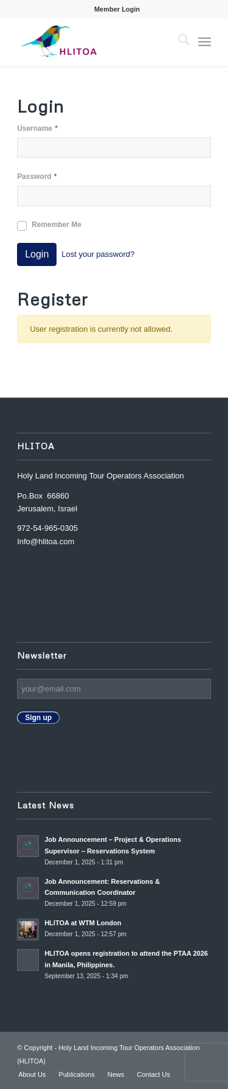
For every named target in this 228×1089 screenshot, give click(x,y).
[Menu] (204, 42)
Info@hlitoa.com (45, 541)
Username (37, 128)
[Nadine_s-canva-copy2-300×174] (94, 42)
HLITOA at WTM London (82, 922)
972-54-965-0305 (47, 528)
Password (37, 176)
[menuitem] (117, 9)
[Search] (178, 42)
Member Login (117, 9)
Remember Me (56, 224)
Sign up (38, 717)
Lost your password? (97, 254)
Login (37, 254)
